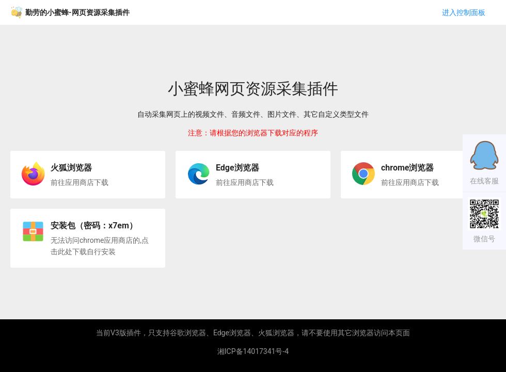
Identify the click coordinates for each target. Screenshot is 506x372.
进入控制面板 (463, 12)
